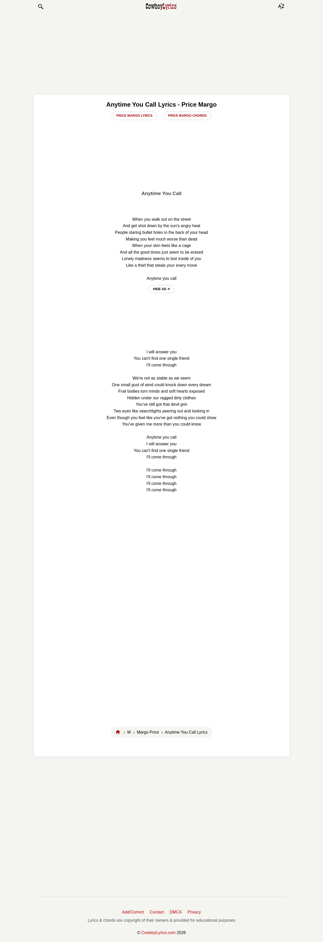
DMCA (176, 912)
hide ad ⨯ (161, 289)
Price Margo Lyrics (134, 115)
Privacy (194, 912)
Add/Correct (133, 912)
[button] (40, 6)
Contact (157, 912)
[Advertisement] (161, 52)
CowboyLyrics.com (158, 932)
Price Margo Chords (187, 115)
